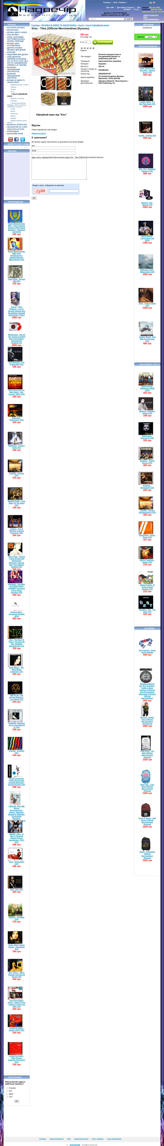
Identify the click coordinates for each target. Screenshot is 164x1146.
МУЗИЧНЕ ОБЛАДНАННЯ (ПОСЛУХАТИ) (13, 69)
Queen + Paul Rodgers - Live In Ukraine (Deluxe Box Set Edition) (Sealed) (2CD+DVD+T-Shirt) (16, 311)
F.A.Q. (136, 9)
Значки (13, 89)
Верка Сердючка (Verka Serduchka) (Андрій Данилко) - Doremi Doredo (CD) (16, 782)
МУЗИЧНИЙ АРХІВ (15, 134)
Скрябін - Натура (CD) (16, 474)
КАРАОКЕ (11, 52)
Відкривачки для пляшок (19, 85)
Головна (106, 2)
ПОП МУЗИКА (13, 35)
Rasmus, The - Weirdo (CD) (147, 204)
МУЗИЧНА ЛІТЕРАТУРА (17, 125)
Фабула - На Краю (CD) (16, 918)
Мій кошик (148, 25)
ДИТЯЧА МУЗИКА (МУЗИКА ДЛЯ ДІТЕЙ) (16, 49)
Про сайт (110, 7)
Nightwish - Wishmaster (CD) (17, 419)
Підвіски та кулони (17, 98)
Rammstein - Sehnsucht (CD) (147, 437)
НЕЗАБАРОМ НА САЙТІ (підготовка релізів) (17, 128)
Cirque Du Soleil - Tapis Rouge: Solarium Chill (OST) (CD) (16, 1059)
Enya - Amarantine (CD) (16, 863)
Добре (90, 48)
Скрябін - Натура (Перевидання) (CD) (147, 512)
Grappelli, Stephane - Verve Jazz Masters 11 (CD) (16, 725)
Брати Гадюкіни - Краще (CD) (147, 561)
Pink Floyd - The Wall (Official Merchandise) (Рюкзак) (147, 754)
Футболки (14, 113)
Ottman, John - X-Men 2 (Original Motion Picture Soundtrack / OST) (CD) (16, 838)
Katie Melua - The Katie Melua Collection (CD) (16, 670)
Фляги (13, 111)
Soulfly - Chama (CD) (147, 136)
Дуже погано (81, 48)
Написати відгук (39, 133)
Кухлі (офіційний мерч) (97, 25)
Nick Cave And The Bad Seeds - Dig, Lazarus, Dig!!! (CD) (16, 392)
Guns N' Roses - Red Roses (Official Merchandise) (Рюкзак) (147, 821)
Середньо (87, 48)
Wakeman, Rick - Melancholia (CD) (147, 271)
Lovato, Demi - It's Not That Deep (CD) (147, 103)
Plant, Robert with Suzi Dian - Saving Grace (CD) (147, 70)
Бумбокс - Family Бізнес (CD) (147, 462)
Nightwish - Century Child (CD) (16, 447)
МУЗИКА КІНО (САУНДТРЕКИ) (13, 44)
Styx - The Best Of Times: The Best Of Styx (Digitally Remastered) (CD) (16, 643)
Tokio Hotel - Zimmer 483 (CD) (16, 280)
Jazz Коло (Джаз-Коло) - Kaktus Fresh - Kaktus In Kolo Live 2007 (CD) (16, 1004)
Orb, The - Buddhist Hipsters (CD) (147, 170)
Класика (12, 1088)
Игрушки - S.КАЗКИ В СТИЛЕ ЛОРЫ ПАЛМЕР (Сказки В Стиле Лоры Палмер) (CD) (16, 588)
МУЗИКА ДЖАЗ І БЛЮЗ (17, 32)
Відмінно (93, 48)
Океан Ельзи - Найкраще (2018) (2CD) (147, 388)
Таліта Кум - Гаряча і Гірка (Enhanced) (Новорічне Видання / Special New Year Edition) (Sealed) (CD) (16, 562)
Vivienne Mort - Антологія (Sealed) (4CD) (17, 614)
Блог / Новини (119, 2)
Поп (10, 1097)
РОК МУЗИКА (12, 30)
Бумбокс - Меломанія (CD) (147, 487)
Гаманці (13, 87)
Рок (10, 1091)
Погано (84, 48)
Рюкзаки (14, 101)
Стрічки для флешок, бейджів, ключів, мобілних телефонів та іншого (16, 105)
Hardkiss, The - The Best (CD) (147, 611)
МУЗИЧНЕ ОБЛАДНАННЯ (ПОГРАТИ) (13, 76)
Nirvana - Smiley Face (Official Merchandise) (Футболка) (147, 721)
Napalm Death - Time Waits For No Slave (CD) (16, 503)
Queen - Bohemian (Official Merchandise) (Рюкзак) (147, 855)
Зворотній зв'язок (81, 1139)
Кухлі (12, 92)
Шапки (13, 116)
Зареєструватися (150, 15)
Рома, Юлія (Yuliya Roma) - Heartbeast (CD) (17, 947)
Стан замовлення (151, 19)
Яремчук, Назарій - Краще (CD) (147, 412)
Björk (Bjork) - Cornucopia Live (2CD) (147, 238)
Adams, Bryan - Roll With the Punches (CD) (147, 339)
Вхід (145, 17)
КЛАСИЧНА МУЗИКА (16, 28)
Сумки (13, 109)
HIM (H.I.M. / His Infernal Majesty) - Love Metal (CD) (16, 697)
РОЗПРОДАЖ (13, 131)
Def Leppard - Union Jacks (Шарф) (147, 651)
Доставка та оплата (125, 7)
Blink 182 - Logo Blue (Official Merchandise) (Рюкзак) (147, 788)
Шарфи (13, 118)
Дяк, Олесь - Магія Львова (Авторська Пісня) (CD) (16, 975)
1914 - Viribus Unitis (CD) (147, 305)
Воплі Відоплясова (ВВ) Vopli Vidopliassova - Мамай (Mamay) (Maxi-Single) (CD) (16, 256)
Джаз (11, 1094)
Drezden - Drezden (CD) (16, 752)
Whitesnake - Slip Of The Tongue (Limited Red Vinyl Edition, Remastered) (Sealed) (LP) (16, 339)
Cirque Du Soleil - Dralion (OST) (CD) (16, 1029)
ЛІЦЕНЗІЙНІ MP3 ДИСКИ (17, 55)
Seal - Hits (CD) (16, 890)
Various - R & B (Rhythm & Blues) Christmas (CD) (16, 531)
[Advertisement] (16, 175)
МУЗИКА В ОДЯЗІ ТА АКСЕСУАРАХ (16, 81)
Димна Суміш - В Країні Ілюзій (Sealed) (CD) (147, 587)
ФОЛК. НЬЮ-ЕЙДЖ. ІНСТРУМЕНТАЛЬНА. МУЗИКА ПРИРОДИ (16, 39)
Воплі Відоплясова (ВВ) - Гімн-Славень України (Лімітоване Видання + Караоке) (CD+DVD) (16, 228)
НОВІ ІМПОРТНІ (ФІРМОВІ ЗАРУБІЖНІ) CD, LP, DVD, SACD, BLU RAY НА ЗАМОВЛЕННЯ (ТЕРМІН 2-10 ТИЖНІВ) (17, 61)
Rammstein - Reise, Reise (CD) (147, 536)
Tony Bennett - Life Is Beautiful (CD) (16, 364)
